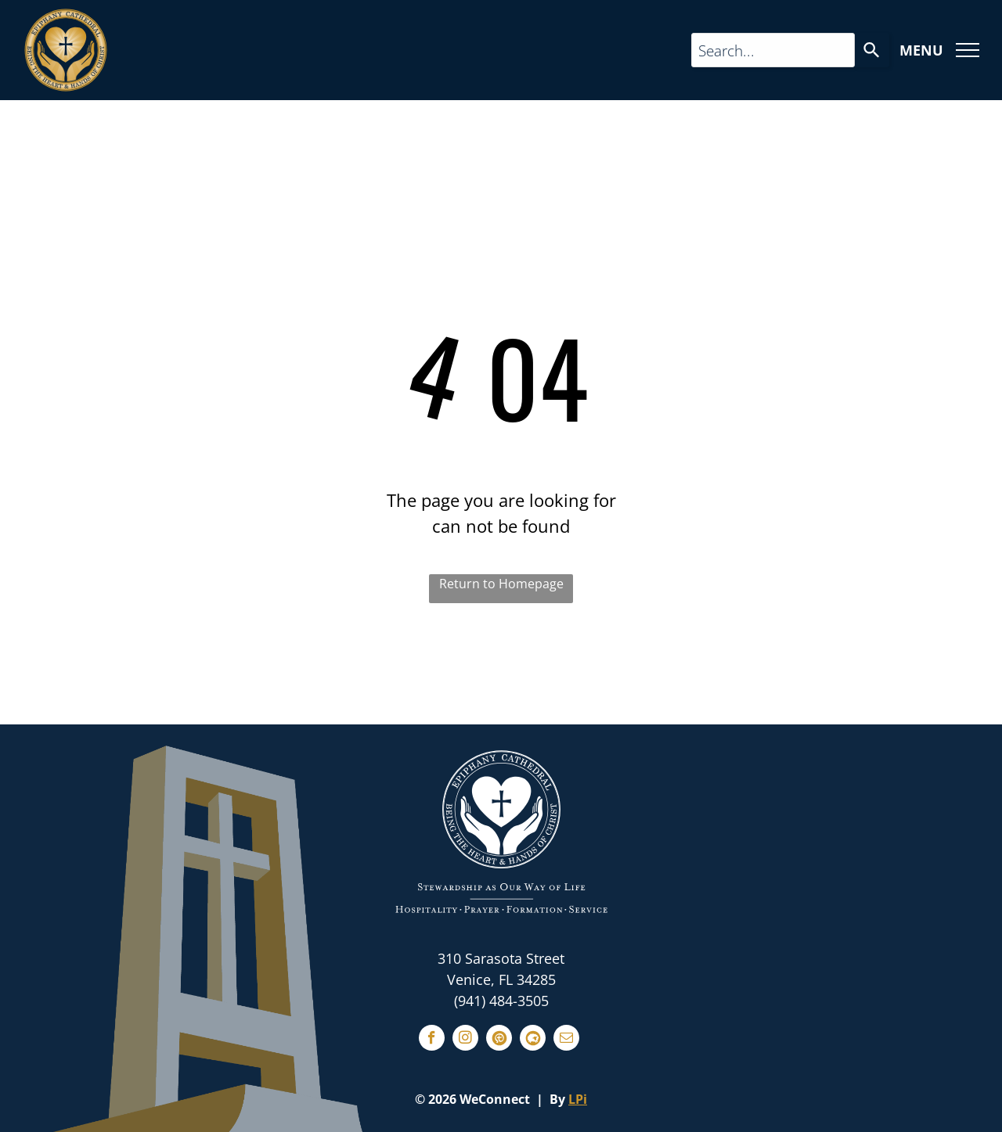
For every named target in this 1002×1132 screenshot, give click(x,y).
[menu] (967, 50)
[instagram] (465, 1040)
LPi (577, 1099)
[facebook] (432, 1040)
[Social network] (499, 1040)
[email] (566, 1040)
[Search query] (772, 50)
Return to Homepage (501, 583)
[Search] (872, 50)
